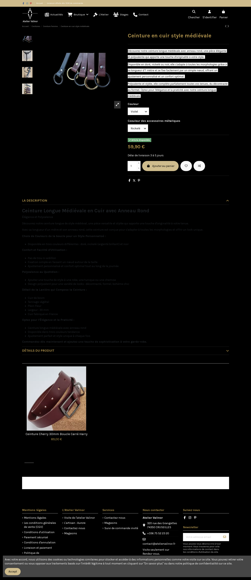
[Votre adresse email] (201, 537)
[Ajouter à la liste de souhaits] (186, 166)
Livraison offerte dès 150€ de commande (65, 3)
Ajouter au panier (160, 166)
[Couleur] (138, 111)
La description (125, 201)
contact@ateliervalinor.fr (159, 543)
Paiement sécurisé (36, 537)
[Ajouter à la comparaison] (199, 166)
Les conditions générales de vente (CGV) (40, 525)
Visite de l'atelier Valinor (79, 517)
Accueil (39, 3)
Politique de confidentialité (33, 555)
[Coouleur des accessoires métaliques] (138, 128)
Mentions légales (35, 517)
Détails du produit (125, 351)
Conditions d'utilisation (39, 532)
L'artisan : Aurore (74, 523)
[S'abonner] (224, 537)
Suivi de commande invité (121, 528)
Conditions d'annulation (40, 542)
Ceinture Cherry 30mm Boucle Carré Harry (56, 434)
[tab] (125, 201)
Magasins (70, 533)
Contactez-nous (74, 528)
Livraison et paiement (38, 548)
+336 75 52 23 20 (158, 533)
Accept (12, 571)
